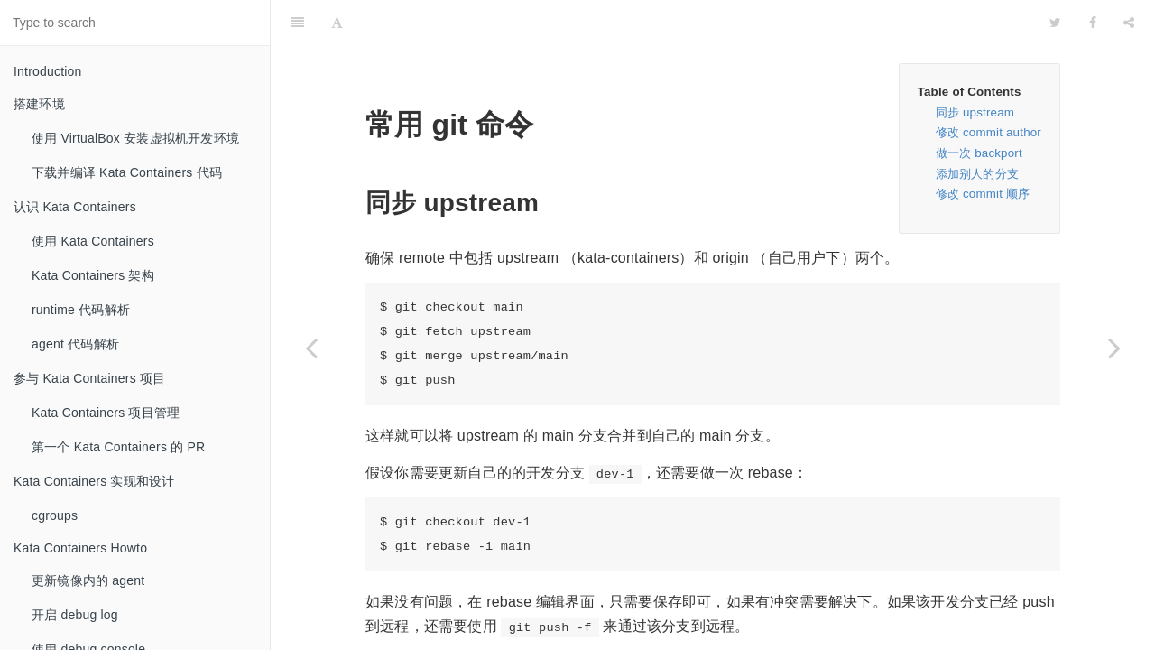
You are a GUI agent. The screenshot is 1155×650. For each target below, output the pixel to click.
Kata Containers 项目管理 (106, 412)
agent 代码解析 (75, 344)
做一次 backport (979, 108)
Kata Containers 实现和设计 (94, 481)
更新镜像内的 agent (88, 580)
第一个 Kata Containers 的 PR (118, 447)
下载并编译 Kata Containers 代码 (127, 172)
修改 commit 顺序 (983, 148)
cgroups (55, 515)
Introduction (48, 71)
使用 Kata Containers (93, 241)
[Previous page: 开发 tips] (311, 347)
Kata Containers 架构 (93, 275)
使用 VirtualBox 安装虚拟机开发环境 (135, 138)
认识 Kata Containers (75, 207)
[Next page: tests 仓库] (1114, 347)
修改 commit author (988, 87)
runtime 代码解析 (81, 309)
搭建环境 (39, 104)
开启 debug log (75, 615)
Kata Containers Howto (80, 548)
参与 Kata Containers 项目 (89, 378)
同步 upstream (975, 67)
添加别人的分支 (977, 128)
